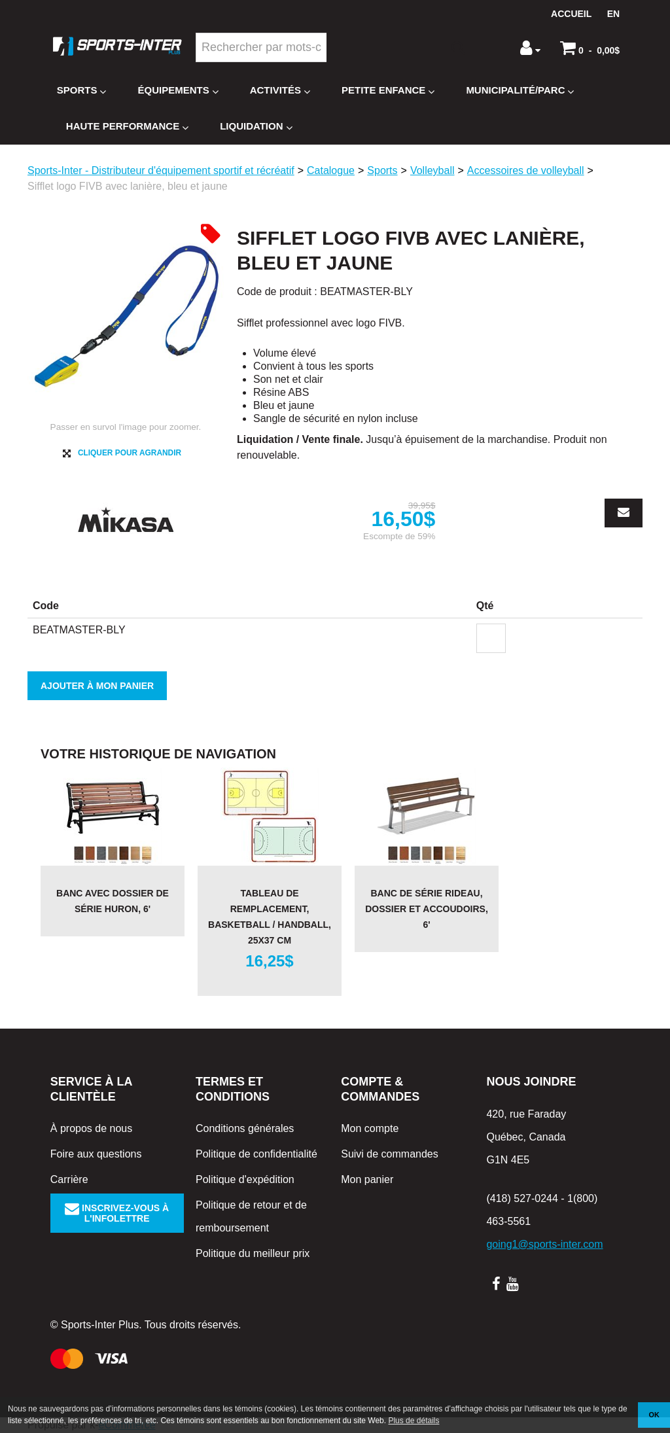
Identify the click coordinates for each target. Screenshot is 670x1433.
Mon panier (367, 1179)
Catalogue (331, 170)
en (613, 14)
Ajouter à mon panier (97, 686)
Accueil (571, 14)
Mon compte (369, 1128)
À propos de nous (91, 1128)
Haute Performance (127, 126)
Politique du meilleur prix (252, 1253)
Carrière (69, 1179)
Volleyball (432, 170)
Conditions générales (245, 1128)
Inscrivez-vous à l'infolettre (117, 1213)
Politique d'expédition (245, 1179)
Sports (82, 90)
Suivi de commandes (389, 1153)
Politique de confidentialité (256, 1153)
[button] (590, 47)
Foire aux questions (96, 1153)
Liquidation (256, 126)
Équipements (177, 90)
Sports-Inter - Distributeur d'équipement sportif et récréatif (160, 170)
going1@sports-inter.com (544, 1244)
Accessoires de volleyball (525, 170)
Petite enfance (388, 90)
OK (654, 1415)
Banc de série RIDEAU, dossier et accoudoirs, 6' (426, 909)
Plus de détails (413, 1420)
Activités (280, 90)
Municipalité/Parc (520, 90)
